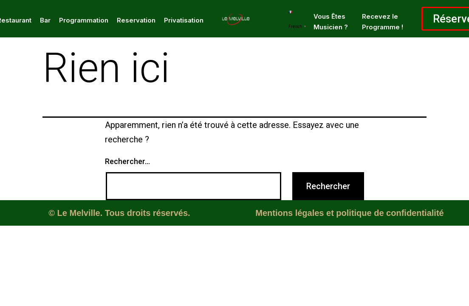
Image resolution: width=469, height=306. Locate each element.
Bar (45, 20)
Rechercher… (127, 161)
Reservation (136, 20)
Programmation (83, 20)
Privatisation (183, 20)
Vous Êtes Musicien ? (331, 22)
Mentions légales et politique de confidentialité (349, 213)
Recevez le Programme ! (382, 22)
